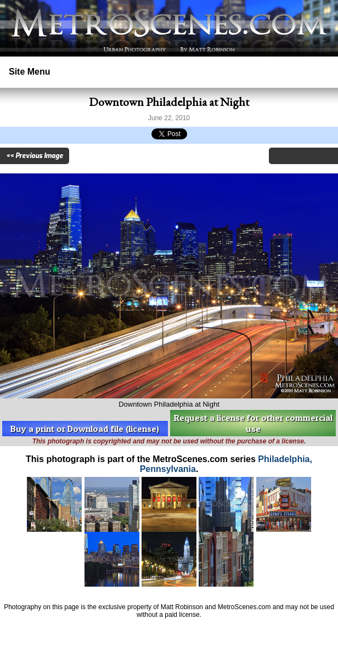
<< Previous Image (34, 155)
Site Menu (29, 71)
